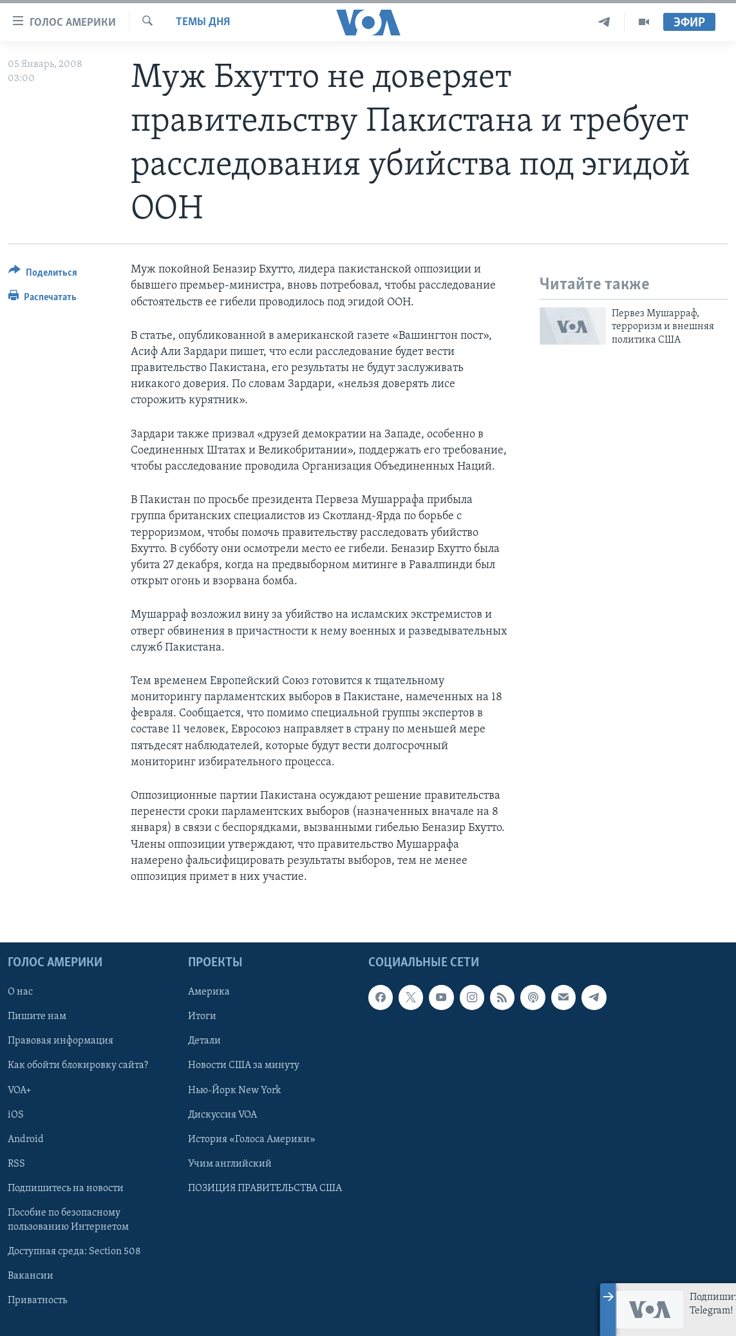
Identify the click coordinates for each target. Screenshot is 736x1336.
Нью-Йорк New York (234, 1090)
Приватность (37, 1300)
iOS (16, 1115)
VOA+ (20, 1090)
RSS (16, 1164)
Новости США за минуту (243, 1066)
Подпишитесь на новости (66, 1188)
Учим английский (230, 1164)
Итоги (202, 1017)
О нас (20, 992)
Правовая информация (60, 1041)
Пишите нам (37, 1017)
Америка (209, 992)
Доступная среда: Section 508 (74, 1251)
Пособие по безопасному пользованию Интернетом (68, 1220)
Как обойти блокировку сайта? (78, 1066)
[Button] (42, 275)
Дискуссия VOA (222, 1115)
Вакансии (30, 1276)
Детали (204, 1041)
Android (26, 1139)
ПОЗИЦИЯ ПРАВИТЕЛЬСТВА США (265, 1188)
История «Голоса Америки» (252, 1139)
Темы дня (203, 22)
